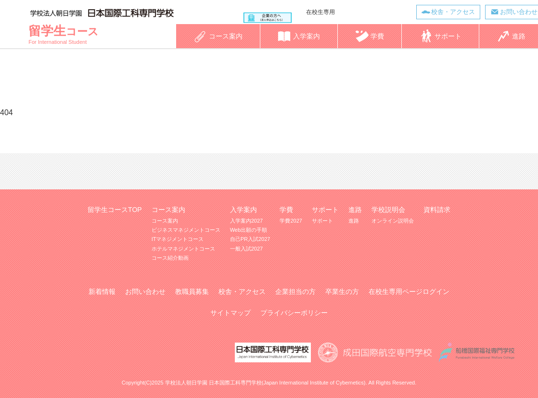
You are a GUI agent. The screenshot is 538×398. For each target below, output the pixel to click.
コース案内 (165, 221)
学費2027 (291, 221)
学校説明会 (388, 209)
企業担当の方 (295, 291)
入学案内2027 (246, 221)
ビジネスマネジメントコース (186, 230)
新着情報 (102, 291)
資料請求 (436, 209)
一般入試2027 (246, 249)
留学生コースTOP (115, 209)
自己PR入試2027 (250, 239)
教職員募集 (192, 291)
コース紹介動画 (170, 258)
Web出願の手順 (248, 230)
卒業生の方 (342, 291)
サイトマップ (230, 313)
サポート (322, 221)
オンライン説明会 (392, 221)
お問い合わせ (145, 291)
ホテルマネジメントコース (183, 249)
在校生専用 (320, 12)
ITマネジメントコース (178, 239)
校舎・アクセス (453, 11)
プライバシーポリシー (294, 313)
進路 (353, 221)
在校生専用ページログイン (409, 291)
